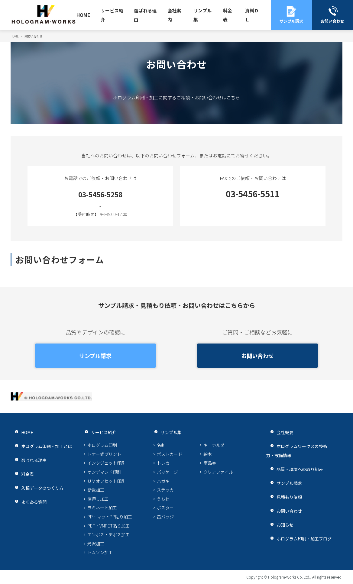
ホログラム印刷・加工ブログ (300, 538)
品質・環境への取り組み (296, 469)
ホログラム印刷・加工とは (43, 446)
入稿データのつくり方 (38, 488)
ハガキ (163, 481)
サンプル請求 (95, 356)
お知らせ (280, 524)
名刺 (161, 445)
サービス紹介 (112, 15)
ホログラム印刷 (102, 445)
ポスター (165, 508)
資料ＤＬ (252, 15)
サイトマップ (89, 577)
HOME (83, 15)
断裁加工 (95, 490)
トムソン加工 (100, 552)
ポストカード (169, 454)
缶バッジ (165, 517)
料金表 (227, 15)
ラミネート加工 (102, 508)
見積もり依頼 (285, 497)
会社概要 (280, 432)
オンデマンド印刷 (104, 472)
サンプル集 (202, 15)
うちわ (163, 499)
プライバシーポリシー (33, 577)
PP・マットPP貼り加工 (109, 517)
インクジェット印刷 (106, 463)
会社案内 (174, 15)
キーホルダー (216, 445)
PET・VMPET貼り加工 (108, 526)
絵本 (207, 454)
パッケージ (167, 472)
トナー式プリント (104, 454)
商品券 (209, 463)
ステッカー (167, 490)
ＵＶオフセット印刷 (106, 481)
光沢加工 (95, 543)
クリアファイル (218, 472)
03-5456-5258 (100, 194)
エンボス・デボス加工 (108, 534)
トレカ (163, 463)
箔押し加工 (97, 499)
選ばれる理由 (145, 15)
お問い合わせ (257, 356)
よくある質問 (29, 501)
